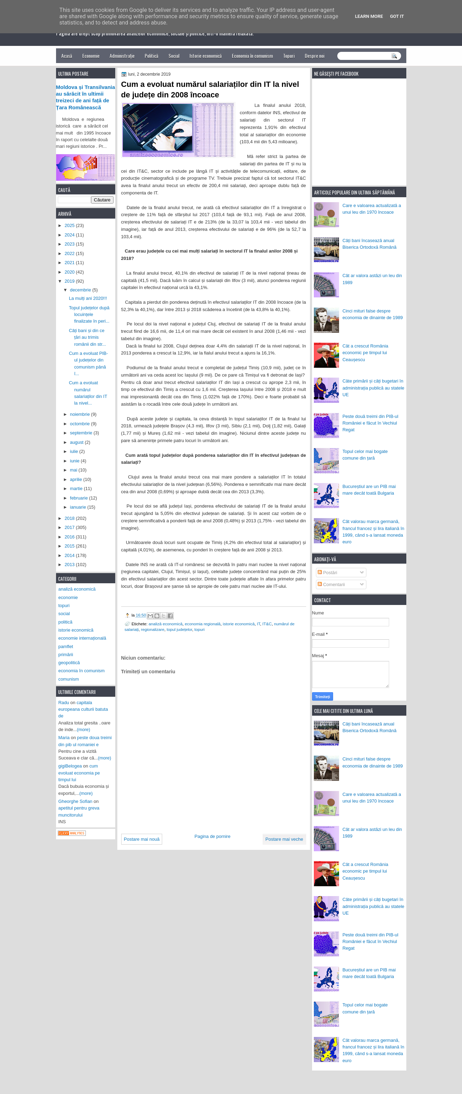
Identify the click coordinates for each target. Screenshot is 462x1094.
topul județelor (179, 629)
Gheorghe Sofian (75, 801)
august (77, 442)
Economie (90, 55)
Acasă (66, 55)
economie (68, 597)
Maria (64, 737)
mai (74, 470)
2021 (70, 262)
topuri (199, 629)
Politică (151, 55)
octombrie (80, 423)
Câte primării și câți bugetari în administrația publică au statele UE (374, 387)
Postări (327, 572)
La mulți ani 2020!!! (88, 298)
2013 (70, 564)
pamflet (65, 646)
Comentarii (331, 584)
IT (258, 623)
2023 (70, 244)
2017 (70, 527)
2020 (70, 272)
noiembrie (80, 414)
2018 (70, 518)
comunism (68, 679)
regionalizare (152, 629)
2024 (70, 235)
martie (77, 488)
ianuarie (78, 507)
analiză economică (165, 623)
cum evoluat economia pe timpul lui (79, 772)
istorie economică (239, 623)
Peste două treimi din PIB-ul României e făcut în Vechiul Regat (370, 423)
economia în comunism (81, 670)
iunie (75, 460)
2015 (70, 546)
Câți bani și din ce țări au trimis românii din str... (87, 337)
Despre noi (314, 55)
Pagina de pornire (212, 836)
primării (65, 654)
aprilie (76, 479)
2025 (70, 225)
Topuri (289, 55)
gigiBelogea (70, 766)
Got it (397, 16)
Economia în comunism (252, 55)
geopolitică (69, 662)
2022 (70, 253)
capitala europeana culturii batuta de (83, 709)
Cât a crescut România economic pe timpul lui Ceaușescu (365, 352)
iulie (74, 451)
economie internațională (82, 638)
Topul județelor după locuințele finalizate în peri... (89, 314)
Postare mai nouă (142, 839)
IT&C (267, 623)
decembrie (81, 290)
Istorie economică (205, 55)
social (64, 613)
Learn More (369, 16)
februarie (79, 498)
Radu (63, 702)
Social (173, 55)
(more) (83, 729)
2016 (70, 536)
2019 (70, 281)
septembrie (82, 432)
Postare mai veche (284, 839)
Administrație (122, 55)
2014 (70, 555)
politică (65, 622)
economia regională (203, 623)
